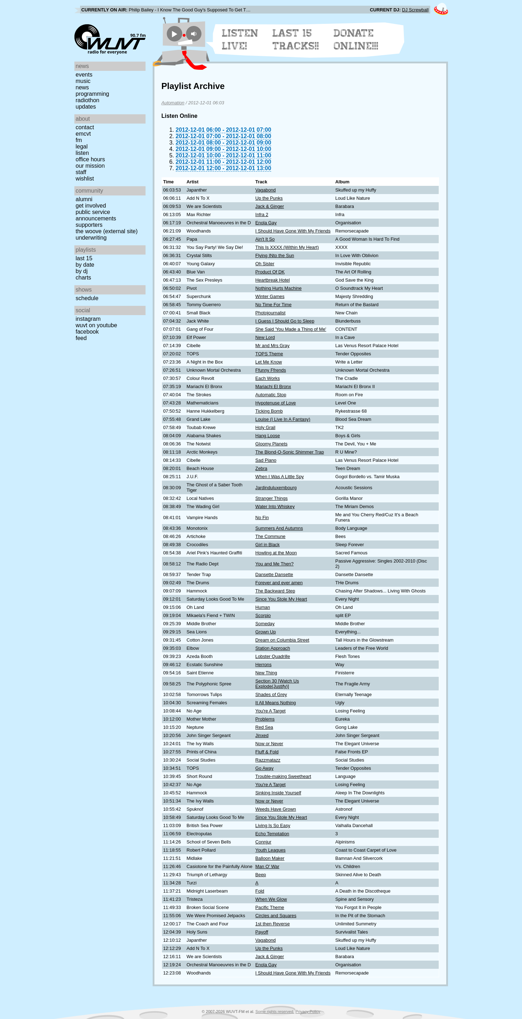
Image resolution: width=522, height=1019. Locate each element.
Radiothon (88, 100)
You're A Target (270, 711)
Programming (92, 94)
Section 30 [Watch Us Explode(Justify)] (277, 683)
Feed (81, 338)
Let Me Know (268, 362)
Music (83, 81)
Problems (265, 719)
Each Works (267, 378)
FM (79, 140)
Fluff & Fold (267, 751)
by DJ (82, 271)
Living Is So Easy (272, 825)
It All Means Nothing (275, 702)
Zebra (261, 468)
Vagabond (265, 190)
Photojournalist (270, 312)
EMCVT (83, 134)
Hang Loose (267, 435)
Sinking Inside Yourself (278, 792)
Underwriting (91, 238)
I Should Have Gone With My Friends (293, 231)
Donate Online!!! (356, 39)
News (82, 87)
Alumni (84, 199)
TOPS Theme (269, 353)
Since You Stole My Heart (281, 599)
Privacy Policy (307, 1011)
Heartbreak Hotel (272, 280)
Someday (265, 623)
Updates (86, 107)
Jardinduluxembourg (276, 487)
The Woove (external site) (107, 231)
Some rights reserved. (274, 1011)
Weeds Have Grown (275, 809)
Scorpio (263, 615)
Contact (85, 127)
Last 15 (84, 258)
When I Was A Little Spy (279, 476)
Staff (81, 172)
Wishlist (85, 179)
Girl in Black (267, 544)
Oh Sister (264, 263)
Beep (260, 874)
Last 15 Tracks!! (296, 39)
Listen (82, 153)
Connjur (263, 842)
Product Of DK (270, 272)
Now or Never (269, 743)
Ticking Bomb (269, 411)
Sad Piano (265, 460)
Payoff (261, 932)
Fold (259, 891)
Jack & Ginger (269, 206)
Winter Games (270, 296)
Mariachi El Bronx (273, 386)
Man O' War (267, 866)
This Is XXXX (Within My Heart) (287, 247)
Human (262, 607)
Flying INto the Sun (274, 255)
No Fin (262, 517)
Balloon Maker (270, 858)
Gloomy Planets (271, 443)
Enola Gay (266, 222)
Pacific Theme (269, 907)
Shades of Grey (271, 694)
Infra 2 (261, 214)
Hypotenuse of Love (275, 403)
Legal (82, 146)
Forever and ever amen (279, 582)
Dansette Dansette (274, 574)
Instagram (88, 319)
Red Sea (264, 727)
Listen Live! (240, 39)
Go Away (264, 768)
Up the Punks (269, 198)
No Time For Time (273, 304)
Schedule (87, 298)
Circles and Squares (275, 915)
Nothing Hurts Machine (278, 288)
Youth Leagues (270, 850)
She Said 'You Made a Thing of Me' (290, 329)
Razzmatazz (267, 760)
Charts (83, 278)
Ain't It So (265, 239)
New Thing (266, 672)
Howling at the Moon (276, 552)
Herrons (263, 664)
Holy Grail (265, 427)
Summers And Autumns (279, 528)
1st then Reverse (272, 923)
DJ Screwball (415, 9)
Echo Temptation (272, 833)
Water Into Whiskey (275, 506)
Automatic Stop (270, 394)
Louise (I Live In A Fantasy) (282, 419)
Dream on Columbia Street (282, 640)
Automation (173, 102)
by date (85, 265)
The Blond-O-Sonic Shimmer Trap (289, 452)
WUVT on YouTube (96, 325)
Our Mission (90, 166)
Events (84, 75)
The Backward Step (275, 591)
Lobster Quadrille (272, 656)
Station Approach (272, 648)
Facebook (87, 332)
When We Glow (271, 899)
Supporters (89, 225)
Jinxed (262, 735)
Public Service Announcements (96, 215)
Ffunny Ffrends (270, 370)
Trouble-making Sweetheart (283, 776)
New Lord (265, 337)
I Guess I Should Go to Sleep (285, 321)
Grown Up (265, 631)
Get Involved (91, 206)
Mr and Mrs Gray (272, 345)
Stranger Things (271, 498)
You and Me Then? (274, 563)
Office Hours (90, 159)
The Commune (270, 536)
